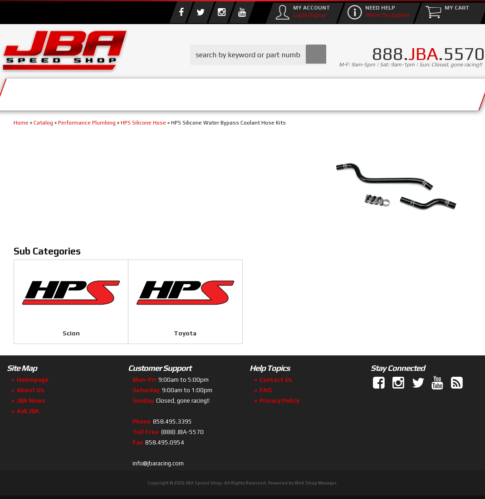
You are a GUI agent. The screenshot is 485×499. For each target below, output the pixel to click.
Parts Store (169, 92)
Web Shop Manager (315, 482)
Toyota (185, 333)
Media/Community (262, 92)
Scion (71, 333)
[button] (258, 55)
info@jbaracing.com (158, 463)
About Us (99, 92)
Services (39, 92)
